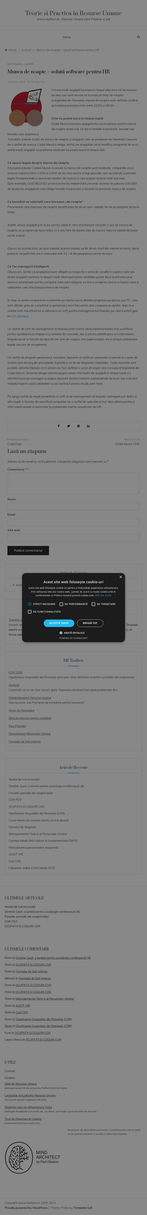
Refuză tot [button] (90, 623)
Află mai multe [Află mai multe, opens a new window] (103, 595)
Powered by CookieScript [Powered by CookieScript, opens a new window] (74, 638)
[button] (73, 633)
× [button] (120, 577)
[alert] (73, 607)
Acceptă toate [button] (59, 623)
